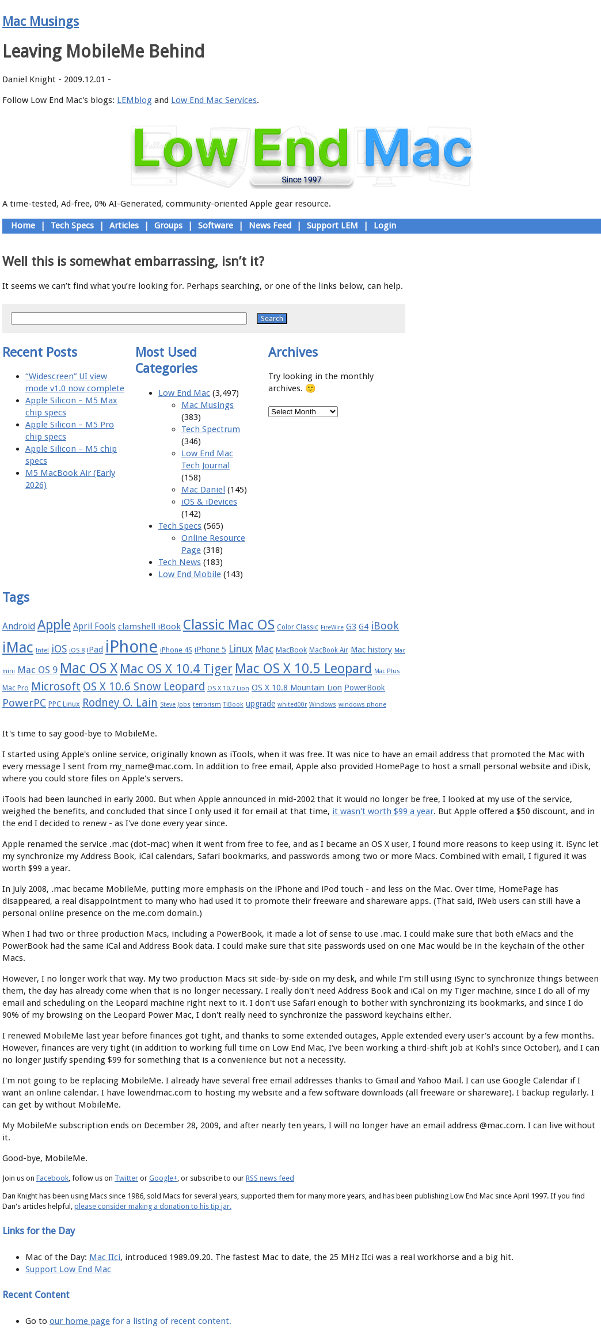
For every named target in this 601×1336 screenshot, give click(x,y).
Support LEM (332, 225)
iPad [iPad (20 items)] (95, 649)
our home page (80, 1321)
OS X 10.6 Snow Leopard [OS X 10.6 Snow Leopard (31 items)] (144, 686)
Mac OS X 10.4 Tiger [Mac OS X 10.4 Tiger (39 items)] (176, 669)
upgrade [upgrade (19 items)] (260, 703)
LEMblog (134, 100)
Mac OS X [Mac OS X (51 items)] (88, 668)
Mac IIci (104, 1257)
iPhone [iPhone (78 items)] (131, 646)
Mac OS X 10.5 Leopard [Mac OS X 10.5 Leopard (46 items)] (303, 669)
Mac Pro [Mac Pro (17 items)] (15, 688)
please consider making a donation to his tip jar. (152, 1206)
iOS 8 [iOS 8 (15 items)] (77, 650)
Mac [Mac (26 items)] (264, 649)
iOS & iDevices (209, 502)
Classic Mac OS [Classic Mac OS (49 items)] (229, 625)
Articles (124, 225)
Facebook (52, 1178)
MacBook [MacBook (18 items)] (291, 650)
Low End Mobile (189, 574)
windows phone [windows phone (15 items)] (362, 704)
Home (23, 225)
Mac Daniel (203, 489)
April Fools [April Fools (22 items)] (94, 626)
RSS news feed (270, 1178)
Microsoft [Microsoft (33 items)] (56, 686)
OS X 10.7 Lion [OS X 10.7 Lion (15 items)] (228, 688)
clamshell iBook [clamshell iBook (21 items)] (149, 626)
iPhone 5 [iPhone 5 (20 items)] (210, 649)
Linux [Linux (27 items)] (241, 649)
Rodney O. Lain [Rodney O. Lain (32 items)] (120, 702)
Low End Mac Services (214, 100)
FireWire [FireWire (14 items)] (332, 627)
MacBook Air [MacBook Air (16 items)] (328, 650)
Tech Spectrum (210, 429)
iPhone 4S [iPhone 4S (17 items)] (176, 650)
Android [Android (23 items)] (18, 626)
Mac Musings (40, 21)
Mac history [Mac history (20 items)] (371, 649)
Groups (168, 225)
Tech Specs (72, 225)
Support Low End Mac (68, 1269)
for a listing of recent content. (170, 1321)
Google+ (163, 1178)
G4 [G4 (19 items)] (363, 626)
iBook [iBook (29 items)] (385, 626)
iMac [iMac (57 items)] (17, 647)
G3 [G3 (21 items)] (351, 626)
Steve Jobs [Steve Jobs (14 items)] (175, 704)
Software (215, 225)
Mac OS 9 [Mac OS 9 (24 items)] (37, 670)
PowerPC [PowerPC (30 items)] (24, 703)
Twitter (126, 1178)
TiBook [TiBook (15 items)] (233, 704)
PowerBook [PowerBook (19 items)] (364, 687)
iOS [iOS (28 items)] (59, 649)
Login (385, 225)
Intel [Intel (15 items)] (42, 650)
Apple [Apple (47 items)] (54, 625)
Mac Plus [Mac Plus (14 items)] (387, 671)
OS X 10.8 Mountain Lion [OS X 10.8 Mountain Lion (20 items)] (297, 687)
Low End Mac (184, 393)
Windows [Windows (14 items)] (322, 704)
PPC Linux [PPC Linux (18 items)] (64, 704)
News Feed (270, 225)
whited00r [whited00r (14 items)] (292, 704)
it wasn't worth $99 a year (382, 811)
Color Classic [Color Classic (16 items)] (297, 627)
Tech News (179, 562)
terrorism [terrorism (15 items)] (207, 704)
